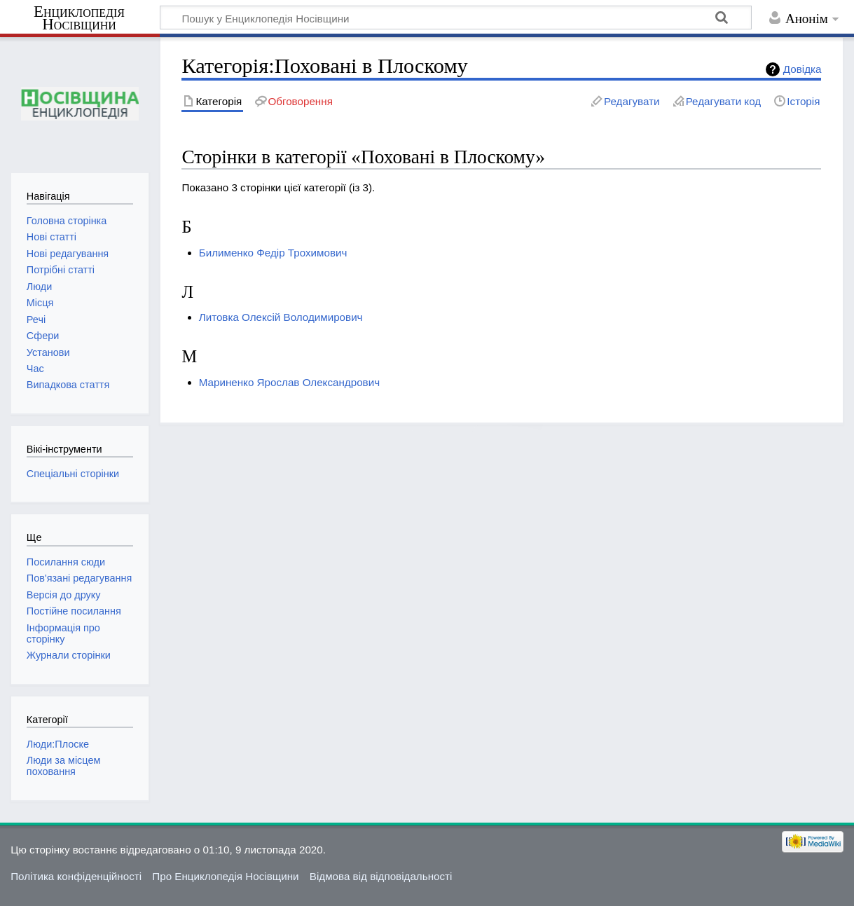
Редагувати (631, 101)
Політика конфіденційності (76, 876)
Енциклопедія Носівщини (79, 18)
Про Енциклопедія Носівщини (225, 876)
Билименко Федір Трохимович (273, 253)
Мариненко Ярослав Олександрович (289, 382)
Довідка (802, 69)
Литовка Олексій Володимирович (281, 317)
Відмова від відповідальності (381, 876)
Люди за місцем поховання (64, 766)
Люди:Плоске (58, 744)
